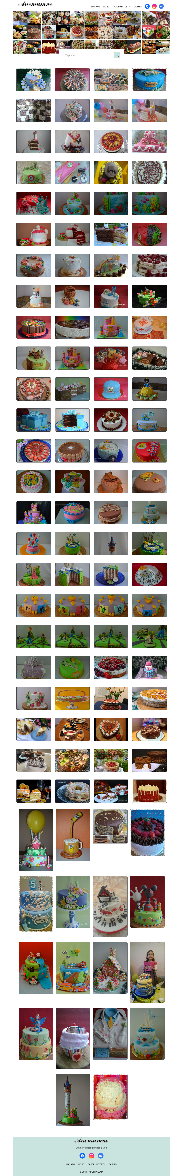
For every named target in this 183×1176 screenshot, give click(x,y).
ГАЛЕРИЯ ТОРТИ (121, 6)
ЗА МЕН (138, 6)
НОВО (106, 6)
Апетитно (35, 3)
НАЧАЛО (95, 6)
